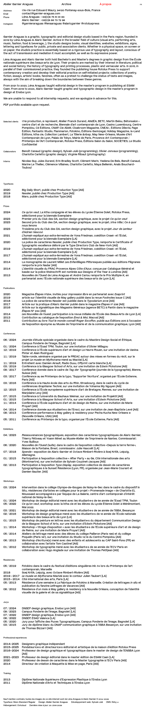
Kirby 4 (115, 702)
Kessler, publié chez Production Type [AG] (48, 193)
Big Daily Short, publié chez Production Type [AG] (53, 189)
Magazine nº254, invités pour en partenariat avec (73, 294)
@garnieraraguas (32, 23)
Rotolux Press (107, 69)
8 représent (49, 121)
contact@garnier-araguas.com (41, 13)
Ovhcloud (21, 705)
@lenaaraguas (53, 23)
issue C (114, 297)
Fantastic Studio (42, 131)
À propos (105, 4)
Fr (141, 4)
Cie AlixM (65, 127)
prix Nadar (44, 265)
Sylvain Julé (97, 702)
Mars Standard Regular (24, 702)
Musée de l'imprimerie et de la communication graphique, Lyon (95, 324)
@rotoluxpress (90, 23)
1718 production (31, 121)
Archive (66, 4)
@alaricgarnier (71, 23)
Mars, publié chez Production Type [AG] (47, 196)
